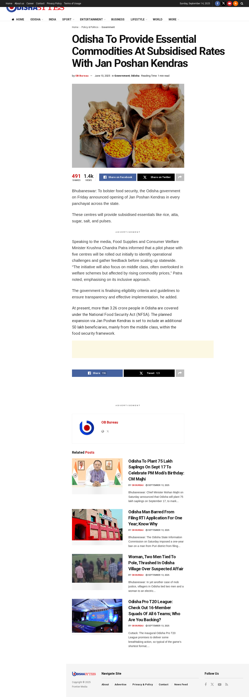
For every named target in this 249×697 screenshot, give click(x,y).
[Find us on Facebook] (217, 3)
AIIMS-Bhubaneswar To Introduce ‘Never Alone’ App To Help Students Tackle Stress (41, 333)
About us (19, 3)
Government (108, 27)
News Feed (181, 684)
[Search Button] (242, 3)
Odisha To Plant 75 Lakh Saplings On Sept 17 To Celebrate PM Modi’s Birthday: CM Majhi (40, 98)
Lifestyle (138, 19)
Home (9, 3)
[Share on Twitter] (155, 177)
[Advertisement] (33, 139)
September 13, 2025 (157, 485)
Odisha (35, 19)
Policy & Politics (90, 27)
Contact (40, 3)
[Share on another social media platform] (180, 177)
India (52, 19)
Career (30, 3)
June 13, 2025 (102, 75)
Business (117, 19)
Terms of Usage (72, 3)
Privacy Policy (54, 3)
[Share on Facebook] (117, 177)
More (172, 19)
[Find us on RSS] (235, 3)
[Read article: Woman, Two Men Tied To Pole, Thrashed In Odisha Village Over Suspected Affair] (97, 572)
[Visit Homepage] (35, 7)
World (157, 19)
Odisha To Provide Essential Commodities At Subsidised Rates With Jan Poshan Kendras (30, 47)
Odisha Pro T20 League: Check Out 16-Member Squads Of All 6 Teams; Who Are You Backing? (41, 289)
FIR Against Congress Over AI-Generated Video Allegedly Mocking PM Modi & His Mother (39, 355)
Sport (67, 19)
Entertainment (91, 19)
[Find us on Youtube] (229, 3)
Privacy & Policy (142, 684)
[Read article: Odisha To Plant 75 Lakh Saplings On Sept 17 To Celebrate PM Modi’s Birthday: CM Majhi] (97, 476)
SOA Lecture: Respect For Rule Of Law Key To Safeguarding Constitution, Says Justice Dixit (40, 176)
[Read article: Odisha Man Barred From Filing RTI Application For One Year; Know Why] (97, 527)
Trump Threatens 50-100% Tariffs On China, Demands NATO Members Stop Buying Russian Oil (41, 220)
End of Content (32, 396)
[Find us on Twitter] (223, 3)
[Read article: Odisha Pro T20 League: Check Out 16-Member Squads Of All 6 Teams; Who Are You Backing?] (97, 617)
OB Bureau (82, 75)
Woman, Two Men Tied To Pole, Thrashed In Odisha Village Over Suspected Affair (39, 267)
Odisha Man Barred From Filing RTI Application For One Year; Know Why (41, 198)
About (105, 684)
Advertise (120, 684)
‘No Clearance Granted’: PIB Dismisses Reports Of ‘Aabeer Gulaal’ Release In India (38, 311)
